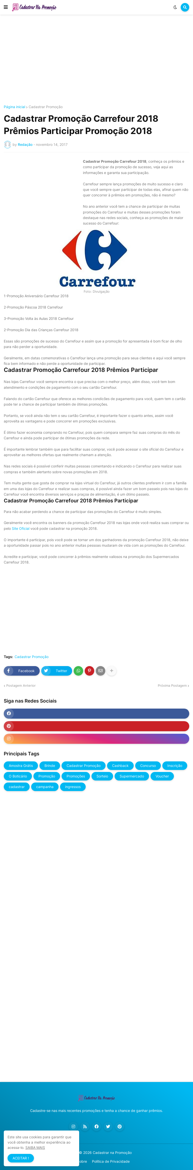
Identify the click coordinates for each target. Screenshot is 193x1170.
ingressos (73, 787)
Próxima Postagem (172, 685)
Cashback (120, 765)
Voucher (162, 776)
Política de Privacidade (111, 1161)
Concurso (148, 765)
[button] (6, 7)
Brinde (49, 765)
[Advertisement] (96, 60)
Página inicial (14, 107)
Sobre (82, 1161)
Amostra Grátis (21, 765)
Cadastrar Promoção (46, 107)
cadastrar (17, 787)
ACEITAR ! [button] (21, 1158)
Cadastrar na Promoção (112, 1152)
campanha (45, 787)
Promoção (46, 776)
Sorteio (102, 776)
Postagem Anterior (21, 685)
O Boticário (18, 776)
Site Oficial (20, 528)
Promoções (76, 776)
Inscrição (174, 765)
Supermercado (132, 776)
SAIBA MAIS (35, 1147)
